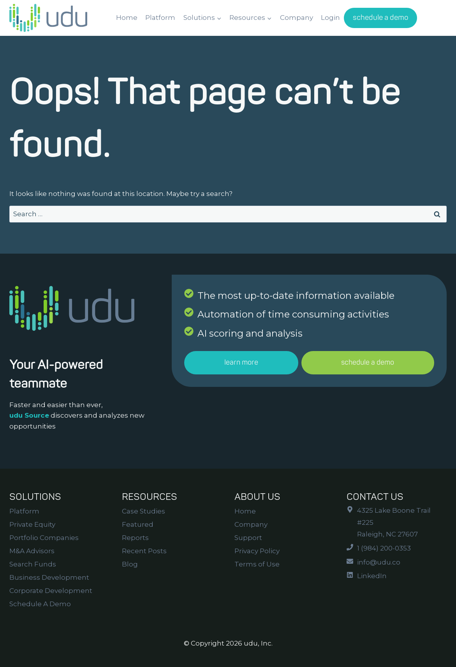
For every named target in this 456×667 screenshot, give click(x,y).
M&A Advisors (32, 551)
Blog (130, 564)
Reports (135, 538)
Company (296, 17)
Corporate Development (50, 591)
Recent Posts (144, 551)
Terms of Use (257, 564)
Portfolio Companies (44, 538)
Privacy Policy (257, 551)
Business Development (49, 577)
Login (330, 17)
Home (126, 17)
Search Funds (32, 564)
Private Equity (32, 524)
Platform (160, 17)
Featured (137, 524)
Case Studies (143, 511)
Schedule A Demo (40, 604)
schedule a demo (380, 17)
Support (248, 538)
